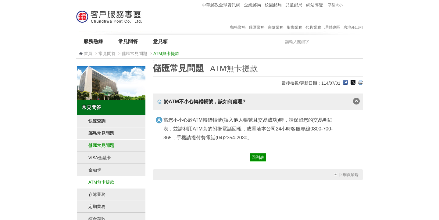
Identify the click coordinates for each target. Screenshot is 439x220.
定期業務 (96, 206)
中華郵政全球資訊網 (221, 4)
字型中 (353, 5)
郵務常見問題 (101, 133)
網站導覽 (314, 4)
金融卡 (94, 169)
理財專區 (332, 21)
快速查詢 (96, 121)
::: (196, 4)
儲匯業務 (257, 21)
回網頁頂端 (349, 174)
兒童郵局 (293, 4)
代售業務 (313, 21)
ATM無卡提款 (101, 182)
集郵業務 (294, 21)
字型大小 (335, 5)
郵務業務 (238, 21)
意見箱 (160, 41)
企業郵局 (252, 4)
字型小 (347, 5)
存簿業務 (96, 194)
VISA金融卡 (99, 157)
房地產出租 (353, 21)
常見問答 (128, 41)
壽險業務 (276, 21)
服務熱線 (93, 41)
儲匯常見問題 (134, 53)
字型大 (359, 5)
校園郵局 (273, 4)
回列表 (258, 157)
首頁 (88, 53)
